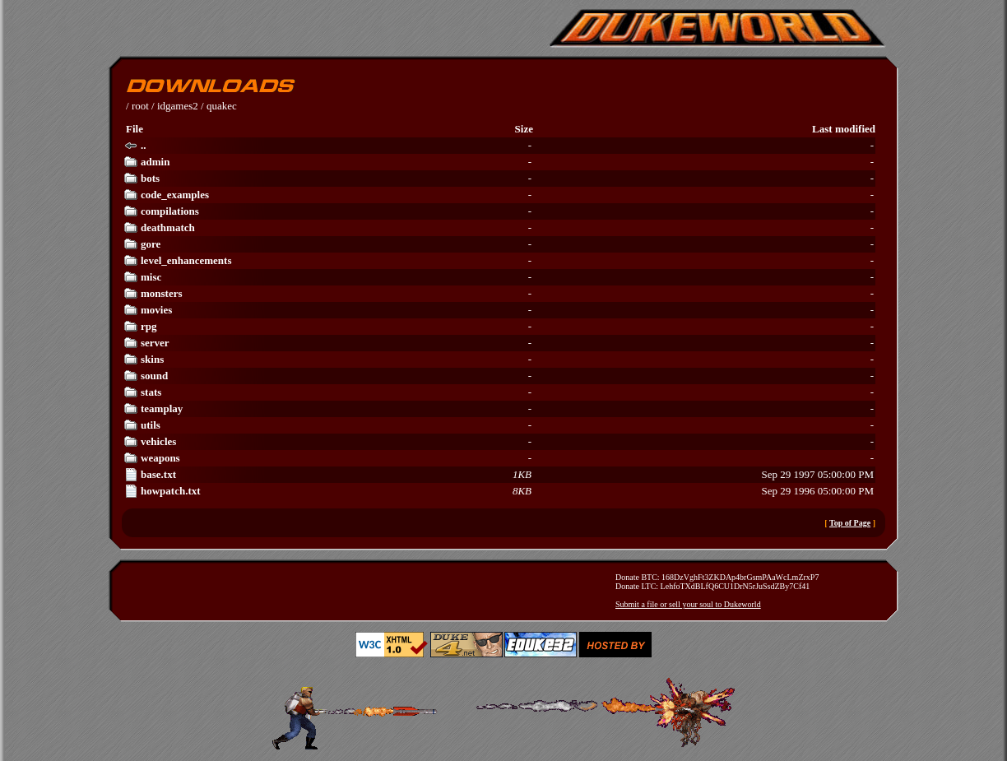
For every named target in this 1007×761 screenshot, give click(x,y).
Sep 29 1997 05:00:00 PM (499, 474)
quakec (222, 106)
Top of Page (849, 522)
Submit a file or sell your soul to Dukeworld (688, 604)
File (134, 129)
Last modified (843, 129)
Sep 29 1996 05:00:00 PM (499, 491)
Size (524, 129)
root (140, 106)
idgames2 (177, 106)
